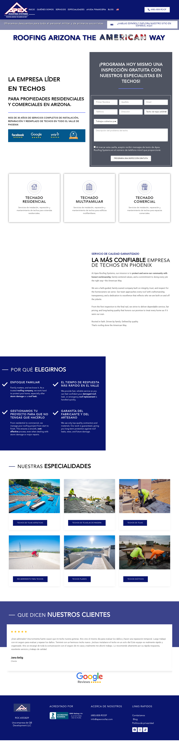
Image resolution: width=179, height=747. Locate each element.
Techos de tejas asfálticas (30, 527)
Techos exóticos (135, 583)
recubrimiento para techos (30, 583)
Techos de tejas (135, 527)
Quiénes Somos (45, 9)
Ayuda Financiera (96, 9)
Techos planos (79, 583)
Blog (110, 9)
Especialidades (76, 9)
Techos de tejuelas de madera (86, 527)
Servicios (61, 9)
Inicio (32, 9)
